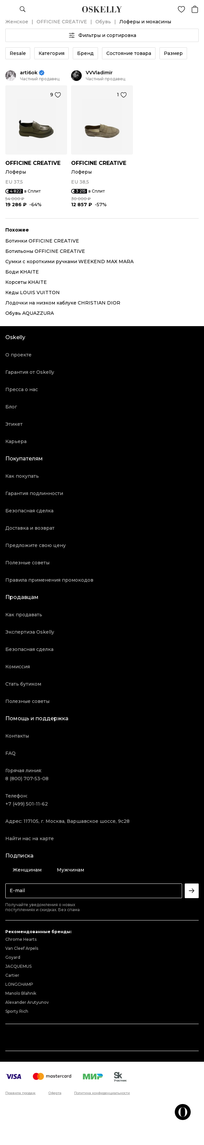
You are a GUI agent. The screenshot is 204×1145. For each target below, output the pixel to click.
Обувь (103, 22)
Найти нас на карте (29, 839)
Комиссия (17, 667)
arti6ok (29, 73)
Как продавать (23, 615)
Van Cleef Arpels (21, 948)
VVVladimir (99, 73)
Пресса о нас (21, 389)
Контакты (17, 736)
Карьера (16, 441)
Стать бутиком (23, 684)
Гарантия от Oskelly (29, 372)
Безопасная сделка (29, 511)
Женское (16, 22)
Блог (11, 407)
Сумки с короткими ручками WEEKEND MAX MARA (69, 262)
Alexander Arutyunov (27, 1002)
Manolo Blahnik (20, 993)
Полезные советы (27, 563)
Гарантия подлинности (34, 493)
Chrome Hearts (21, 939)
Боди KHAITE (22, 272)
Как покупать (22, 476)
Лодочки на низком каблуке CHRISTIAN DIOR (62, 303)
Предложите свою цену (35, 545)
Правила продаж (20, 1093)
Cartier (12, 975)
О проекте (18, 355)
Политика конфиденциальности (102, 1093)
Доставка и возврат (29, 528)
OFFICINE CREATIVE (62, 22)
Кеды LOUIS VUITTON (32, 292)
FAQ (10, 753)
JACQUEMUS (18, 966)
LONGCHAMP (19, 984)
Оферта (55, 1093)
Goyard (12, 957)
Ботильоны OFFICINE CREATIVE (45, 251)
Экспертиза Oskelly (29, 632)
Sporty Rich (16, 1011)
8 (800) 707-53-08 (27, 779)
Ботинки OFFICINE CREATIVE (42, 241)
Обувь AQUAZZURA (29, 313)
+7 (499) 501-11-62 (26, 804)
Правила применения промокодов (49, 580)
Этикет (14, 424)
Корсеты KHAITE (26, 282)
